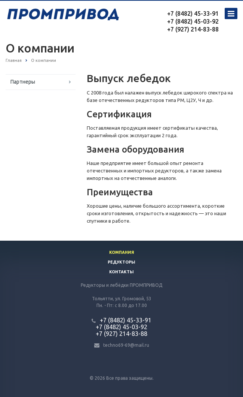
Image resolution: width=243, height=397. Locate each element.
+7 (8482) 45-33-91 (193, 13)
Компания (121, 252)
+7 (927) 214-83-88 (193, 29)
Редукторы (121, 262)
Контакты (121, 272)
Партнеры (22, 82)
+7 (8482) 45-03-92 (193, 21)
